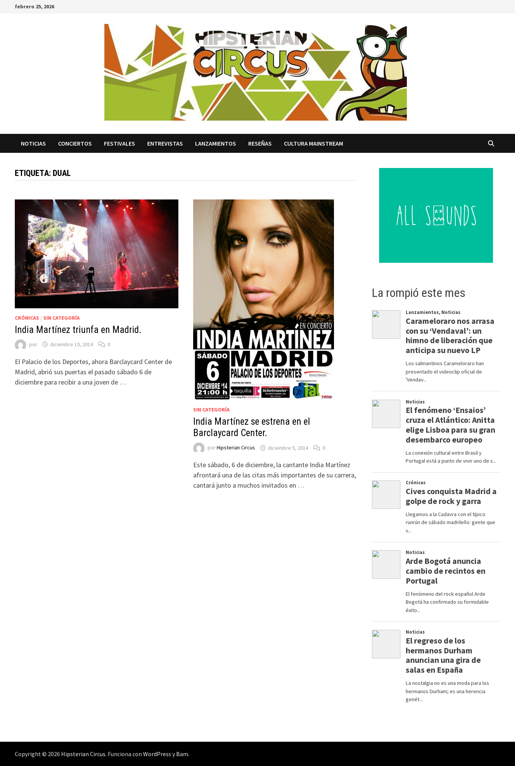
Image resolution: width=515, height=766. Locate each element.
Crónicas (27, 317)
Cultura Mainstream (313, 143)
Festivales (119, 143)
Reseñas (260, 143)
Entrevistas (165, 143)
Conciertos (75, 143)
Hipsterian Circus (236, 447)
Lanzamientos (215, 143)
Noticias (33, 143)
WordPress (157, 754)
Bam (182, 754)
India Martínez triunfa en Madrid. (78, 329)
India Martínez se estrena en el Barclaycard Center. (251, 427)
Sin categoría (61, 317)
